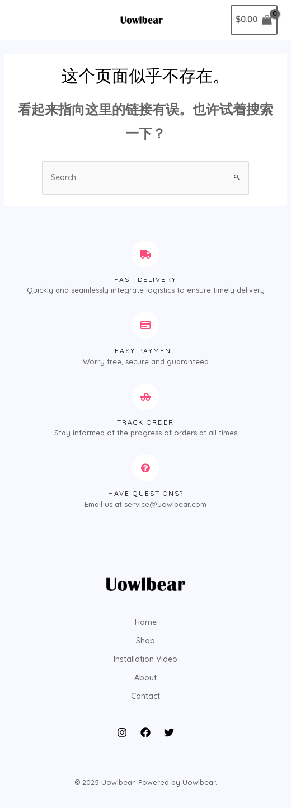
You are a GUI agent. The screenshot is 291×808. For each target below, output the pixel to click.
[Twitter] (169, 732)
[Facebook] (145, 732)
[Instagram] (122, 732)
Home (146, 622)
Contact (145, 696)
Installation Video (145, 659)
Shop (145, 641)
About (145, 678)
